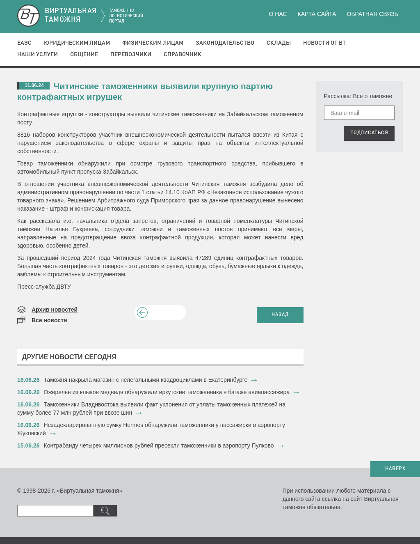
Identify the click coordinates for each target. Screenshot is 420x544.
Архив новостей (55, 309)
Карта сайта (316, 14)
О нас (278, 14)
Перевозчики (130, 54)
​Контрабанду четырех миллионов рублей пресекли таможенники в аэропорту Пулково (159, 445)
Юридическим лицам (77, 43)
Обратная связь (372, 14)
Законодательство (225, 43)
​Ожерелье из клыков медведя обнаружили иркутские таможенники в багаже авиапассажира (167, 392)
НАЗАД (280, 314)
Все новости (49, 320)
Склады (279, 43)
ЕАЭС (24, 43)
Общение (84, 54)
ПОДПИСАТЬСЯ (369, 133)
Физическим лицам (152, 43)
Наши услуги (37, 54)
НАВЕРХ (395, 468)
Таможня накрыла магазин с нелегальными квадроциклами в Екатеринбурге (146, 379)
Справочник (182, 54)
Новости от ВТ (324, 43)
